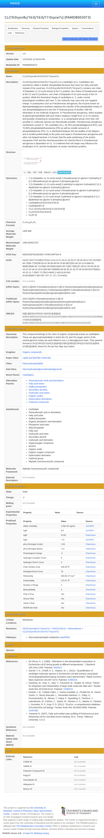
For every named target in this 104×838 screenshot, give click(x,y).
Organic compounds (32, 352)
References (20, 33)
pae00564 (65, 637)
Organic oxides (36, 396)
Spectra (75, 28)
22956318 (72, 680)
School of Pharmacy (22, 811)
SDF (35, 172)
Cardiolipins (28, 375)
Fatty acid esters (36, 383)
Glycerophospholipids (33, 363)
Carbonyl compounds (39, 402)
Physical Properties (41, 28)
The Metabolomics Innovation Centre (33, 826)
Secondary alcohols (38, 390)
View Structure (64, 172)
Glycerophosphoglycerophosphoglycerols (42, 369)
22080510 (68, 689)
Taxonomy (25, 28)
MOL (29, 172)
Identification (13, 28)
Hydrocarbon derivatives (40, 399)
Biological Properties (60, 28)
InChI (54, 172)
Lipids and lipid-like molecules (37, 358)
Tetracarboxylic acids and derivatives (46, 380)
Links (10, 33)
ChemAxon (91, 535)
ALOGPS (90, 526)
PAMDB (15, 3)
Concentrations (87, 28)
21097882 (33, 710)
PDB (40, 172)
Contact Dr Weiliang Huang (36, 833)
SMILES (47, 172)
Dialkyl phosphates (38, 386)
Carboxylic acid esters (39, 393)
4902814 (57, 667)
